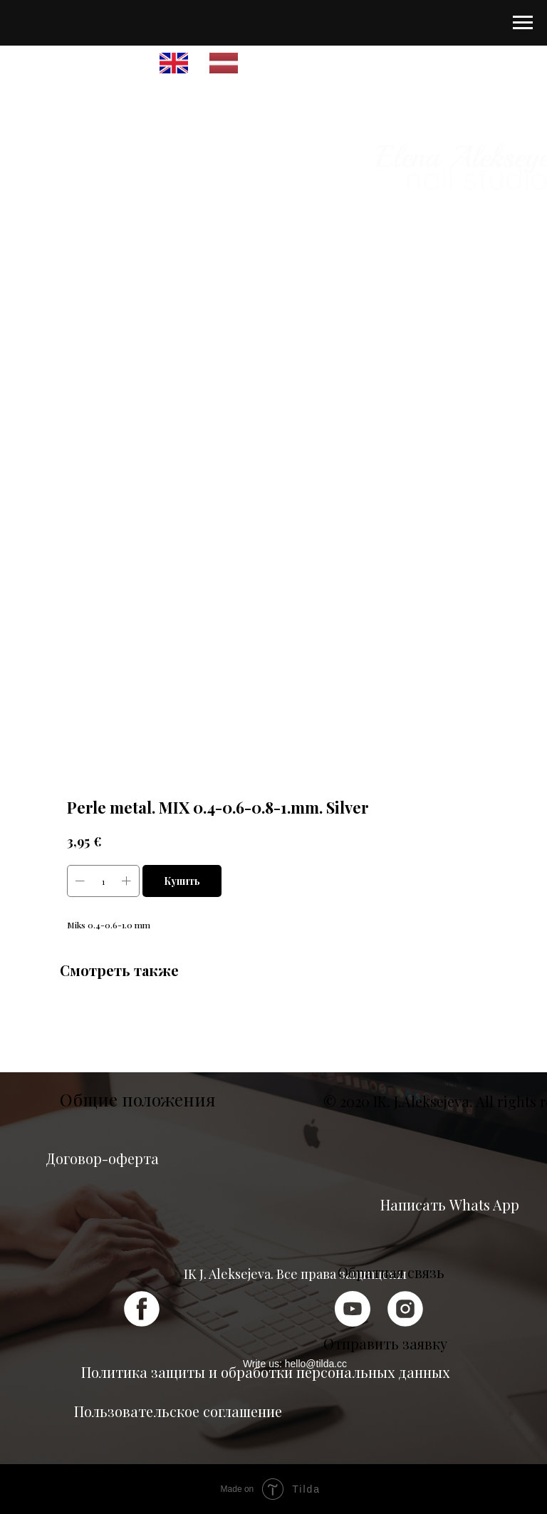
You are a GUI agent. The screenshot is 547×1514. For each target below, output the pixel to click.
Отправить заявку (385, 1343)
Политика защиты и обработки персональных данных (265, 1371)
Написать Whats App (449, 1204)
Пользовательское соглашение (178, 1411)
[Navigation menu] (523, 23)
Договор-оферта (102, 1158)
